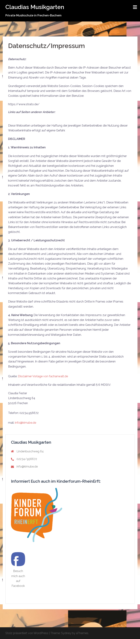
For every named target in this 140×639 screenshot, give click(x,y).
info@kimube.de (26, 422)
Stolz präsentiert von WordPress (26, 633)
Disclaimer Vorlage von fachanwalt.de (43, 376)
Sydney (66, 633)
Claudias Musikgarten (34, 7)
